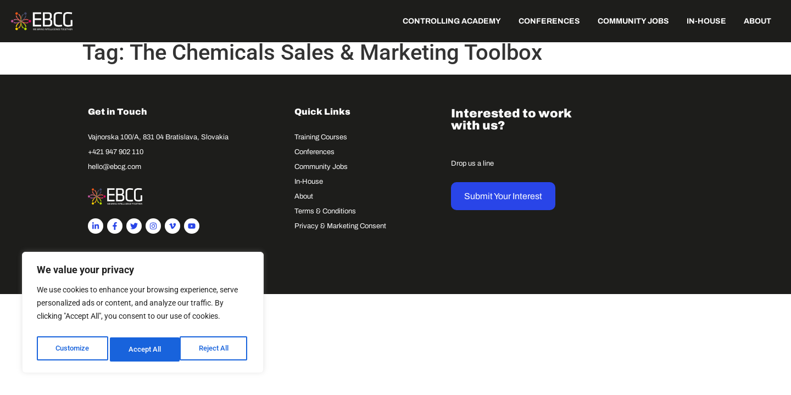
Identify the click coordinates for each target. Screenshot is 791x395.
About (303, 203)
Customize (72, 349)
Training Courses (320, 144)
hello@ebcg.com (114, 174)
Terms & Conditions (325, 218)
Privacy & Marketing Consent (340, 233)
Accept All (215, 349)
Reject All (144, 349)
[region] (143, 315)
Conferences (314, 159)
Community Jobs (321, 174)
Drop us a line (472, 170)
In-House (308, 189)
